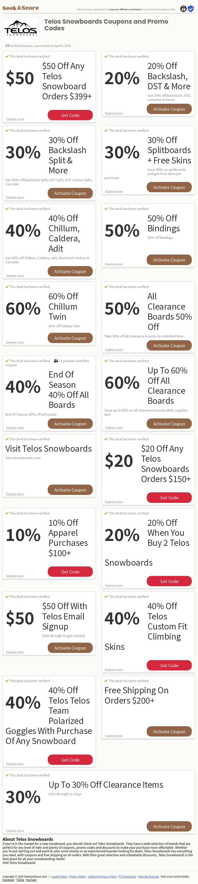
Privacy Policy (77, 876)
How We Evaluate (148, 876)
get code (70, 115)
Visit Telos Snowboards (48, 448)
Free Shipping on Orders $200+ (136, 695)
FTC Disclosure (127, 876)
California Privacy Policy (102, 876)
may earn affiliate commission (125, 9)
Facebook (8, 880)
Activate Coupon (169, 109)
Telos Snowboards (22, 862)
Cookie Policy (59, 876)
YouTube (31, 880)
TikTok (20, 880)
